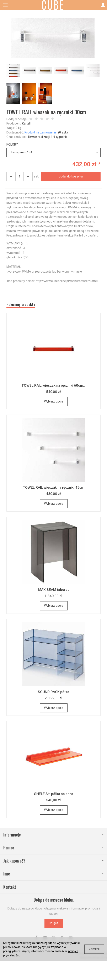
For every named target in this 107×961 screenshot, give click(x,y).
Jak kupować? (53, 861)
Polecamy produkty (20, 304)
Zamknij (94, 949)
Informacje (53, 835)
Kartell (26, 123)
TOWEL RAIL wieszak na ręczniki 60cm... (53, 385)
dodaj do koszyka (71, 176)
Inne (53, 874)
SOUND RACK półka (53, 692)
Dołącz (53, 923)
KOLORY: (12, 144)
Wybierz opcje (53, 401)
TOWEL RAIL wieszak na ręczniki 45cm (53, 487)
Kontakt (9, 887)
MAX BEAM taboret (53, 589)
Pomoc (53, 848)
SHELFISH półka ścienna (53, 794)
